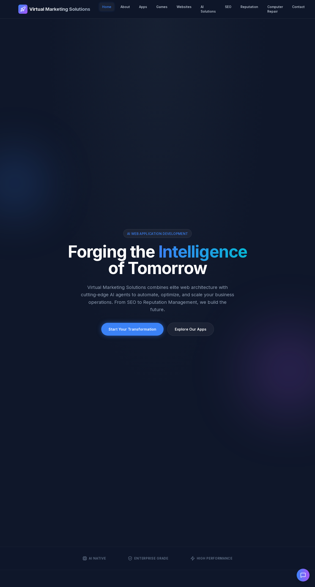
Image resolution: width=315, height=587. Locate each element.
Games (161, 7)
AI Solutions (208, 9)
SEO (228, 7)
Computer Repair (275, 9)
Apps (143, 7)
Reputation (249, 7)
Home (106, 7)
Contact (298, 7)
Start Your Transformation (132, 329)
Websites (184, 7)
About (125, 7)
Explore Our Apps (190, 329)
